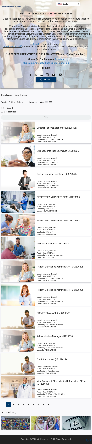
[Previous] (3, 404)
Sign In (36, 44)
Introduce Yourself (12, 46)
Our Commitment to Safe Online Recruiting (46, 63)
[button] (68, 4)
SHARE (47, 80)
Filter (46, 117)
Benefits (59, 59)
